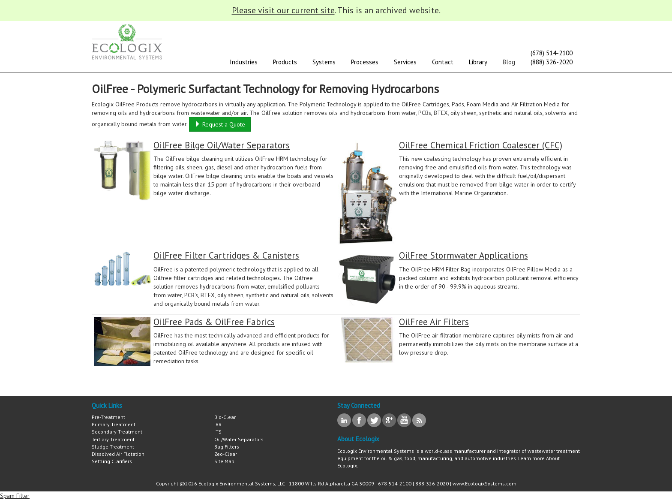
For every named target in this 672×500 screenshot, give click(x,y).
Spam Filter (15, 496)
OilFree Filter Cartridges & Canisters (226, 255)
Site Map (224, 461)
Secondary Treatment (117, 431)
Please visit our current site (283, 10)
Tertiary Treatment (113, 439)
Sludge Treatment (113, 446)
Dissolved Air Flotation (118, 454)
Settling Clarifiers (112, 461)
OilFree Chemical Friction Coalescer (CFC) (480, 145)
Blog (509, 62)
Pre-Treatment (108, 417)
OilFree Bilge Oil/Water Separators (221, 145)
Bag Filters (226, 446)
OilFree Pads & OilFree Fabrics (214, 322)
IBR (218, 424)
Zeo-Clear (225, 454)
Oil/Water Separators (239, 439)
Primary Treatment (113, 424)
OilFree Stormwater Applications (463, 255)
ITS (218, 431)
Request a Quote (220, 124)
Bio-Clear (225, 417)
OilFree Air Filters (434, 322)
